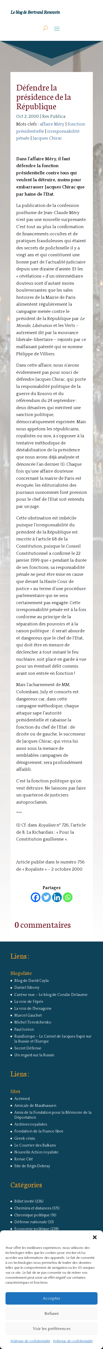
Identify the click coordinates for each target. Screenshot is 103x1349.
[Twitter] (46, 897)
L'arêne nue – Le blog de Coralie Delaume (51, 995)
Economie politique (31, 1229)
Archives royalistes (30, 1124)
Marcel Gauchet (28, 1015)
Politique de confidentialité (30, 1341)
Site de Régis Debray (32, 1166)
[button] (95, 1237)
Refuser (51, 1313)
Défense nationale (30, 1222)
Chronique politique (32, 1215)
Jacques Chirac (47, 138)
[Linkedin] (57, 897)
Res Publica (53, 116)
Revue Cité (23, 1159)
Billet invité (24, 1201)
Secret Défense (27, 1048)
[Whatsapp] (68, 897)
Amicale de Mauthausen (35, 1105)
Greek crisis (24, 1138)
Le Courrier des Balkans (35, 1145)
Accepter (51, 1298)
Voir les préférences (51, 1328)
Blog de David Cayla (31, 981)
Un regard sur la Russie (34, 1055)
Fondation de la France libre (38, 1131)
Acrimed (22, 1099)
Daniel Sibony (26, 987)
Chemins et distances (32, 1208)
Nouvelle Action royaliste (36, 1152)
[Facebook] (35, 897)
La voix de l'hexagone (33, 1008)
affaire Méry (52, 124)
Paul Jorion (24, 1029)
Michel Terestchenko (32, 1022)
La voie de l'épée (28, 1001)
